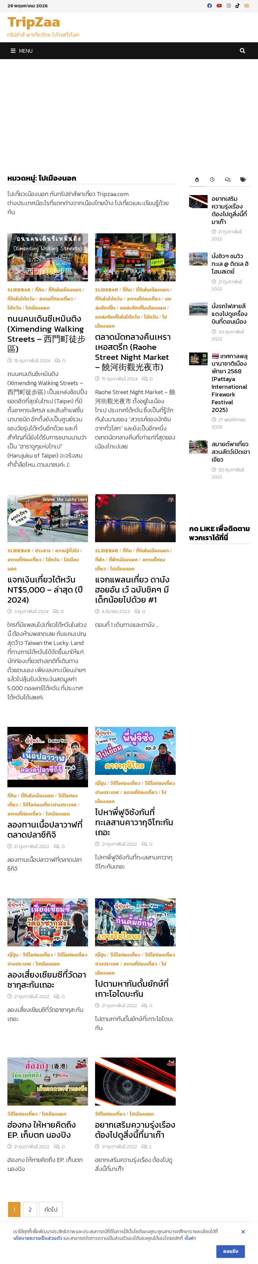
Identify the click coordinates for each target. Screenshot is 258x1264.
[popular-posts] (197, 180)
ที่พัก (99, 559)
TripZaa (33, 21)
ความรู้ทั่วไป (67, 550)
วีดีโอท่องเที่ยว (125, 783)
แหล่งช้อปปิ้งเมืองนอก (143, 308)
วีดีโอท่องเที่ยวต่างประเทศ (50, 804)
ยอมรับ (230, 1254)
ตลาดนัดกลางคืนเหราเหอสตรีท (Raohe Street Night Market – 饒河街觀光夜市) (133, 351)
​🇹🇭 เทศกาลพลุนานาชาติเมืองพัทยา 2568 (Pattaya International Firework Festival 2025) (230, 383)
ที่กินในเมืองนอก (64, 289)
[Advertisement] (129, 110)
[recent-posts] (212, 180)
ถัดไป (50, 1209)
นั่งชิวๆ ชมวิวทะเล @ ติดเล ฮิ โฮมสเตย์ (230, 263)
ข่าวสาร (43, 550)
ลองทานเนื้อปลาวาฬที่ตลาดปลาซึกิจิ (45, 829)
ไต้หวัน (14, 308)
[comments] (227, 180)
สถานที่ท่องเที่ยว (56, 298)
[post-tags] (243, 180)
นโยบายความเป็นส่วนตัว (37, 1241)
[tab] (197, 180)
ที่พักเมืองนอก (123, 559)
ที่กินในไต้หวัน (21, 298)
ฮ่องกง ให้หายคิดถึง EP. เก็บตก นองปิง (41, 1129)
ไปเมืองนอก (38, 308)
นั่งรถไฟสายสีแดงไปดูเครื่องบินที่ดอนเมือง (230, 313)
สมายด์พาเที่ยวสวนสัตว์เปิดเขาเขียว (231, 451)
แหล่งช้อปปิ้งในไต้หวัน (117, 317)
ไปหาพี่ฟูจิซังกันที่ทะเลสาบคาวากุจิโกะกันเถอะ (134, 822)
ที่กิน (39, 289)
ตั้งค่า (190, 1241)
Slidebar (19, 289)
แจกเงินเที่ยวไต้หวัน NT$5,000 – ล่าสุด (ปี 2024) (45, 589)
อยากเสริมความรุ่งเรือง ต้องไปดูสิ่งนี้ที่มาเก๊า (135, 1129)
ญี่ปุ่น (100, 783)
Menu (22, 51)
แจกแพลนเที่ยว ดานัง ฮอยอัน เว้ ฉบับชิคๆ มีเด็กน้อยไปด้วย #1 (132, 589)
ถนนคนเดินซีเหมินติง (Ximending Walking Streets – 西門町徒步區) (46, 333)
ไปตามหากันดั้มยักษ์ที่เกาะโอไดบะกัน (132, 988)
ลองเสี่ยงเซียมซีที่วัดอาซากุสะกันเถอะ (46, 979)
